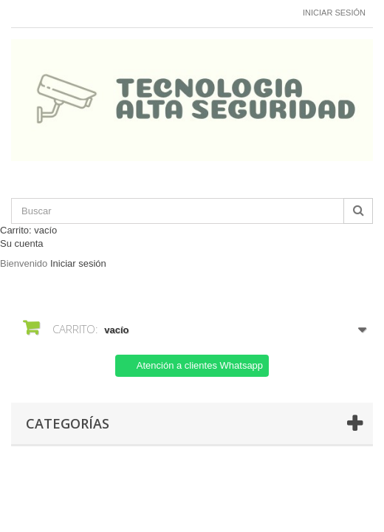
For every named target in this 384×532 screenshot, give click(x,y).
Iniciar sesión (334, 12)
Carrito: (28, 230)
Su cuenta (22, 243)
